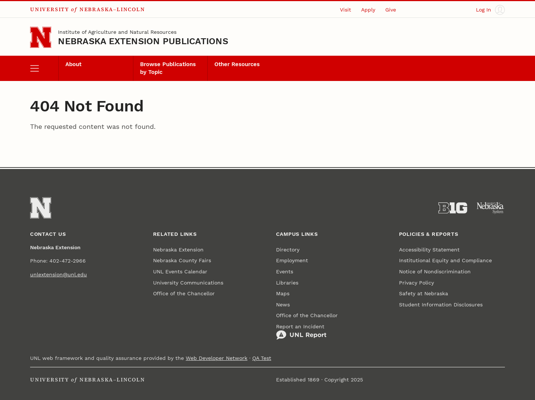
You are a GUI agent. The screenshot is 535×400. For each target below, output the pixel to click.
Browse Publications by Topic (168, 68)
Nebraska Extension (178, 250)
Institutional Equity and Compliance (445, 260)
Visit (345, 10)
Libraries (287, 283)
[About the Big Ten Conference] (452, 208)
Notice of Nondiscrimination (435, 271)
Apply (368, 10)
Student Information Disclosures (441, 305)
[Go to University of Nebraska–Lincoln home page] (40, 37)
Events (284, 271)
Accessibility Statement (429, 250)
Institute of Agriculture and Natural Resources (117, 32)
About (73, 64)
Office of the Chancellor (184, 293)
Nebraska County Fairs (182, 260)
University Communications (188, 283)
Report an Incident (301, 331)
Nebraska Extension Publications (143, 41)
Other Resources (237, 64)
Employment (292, 260)
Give (390, 10)
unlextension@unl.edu (58, 274)
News (283, 305)
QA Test (261, 358)
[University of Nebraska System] (490, 208)
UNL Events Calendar (180, 271)
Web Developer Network (216, 358)
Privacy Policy (416, 283)
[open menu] (44, 68)
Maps (282, 293)
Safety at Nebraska (423, 293)
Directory (287, 250)
